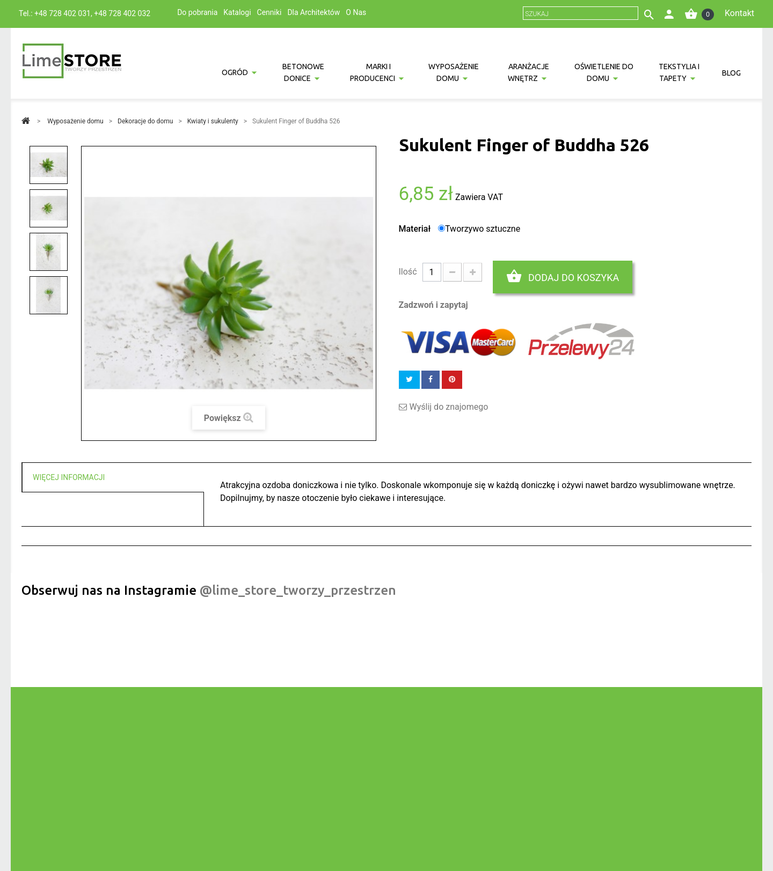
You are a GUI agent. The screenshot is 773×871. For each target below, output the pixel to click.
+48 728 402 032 (122, 13)
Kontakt (739, 13)
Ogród (235, 72)
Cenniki (269, 12)
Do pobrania (197, 12)
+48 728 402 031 (62, 13)
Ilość (408, 272)
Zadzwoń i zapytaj (433, 305)
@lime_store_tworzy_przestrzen (298, 590)
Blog (731, 73)
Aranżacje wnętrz (529, 72)
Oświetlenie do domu (603, 72)
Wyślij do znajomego (449, 407)
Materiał (416, 229)
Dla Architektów (313, 12)
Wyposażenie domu (453, 72)
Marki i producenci (372, 72)
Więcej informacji (69, 477)
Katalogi (237, 12)
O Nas (356, 12)
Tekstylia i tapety (679, 72)
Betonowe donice (303, 72)
